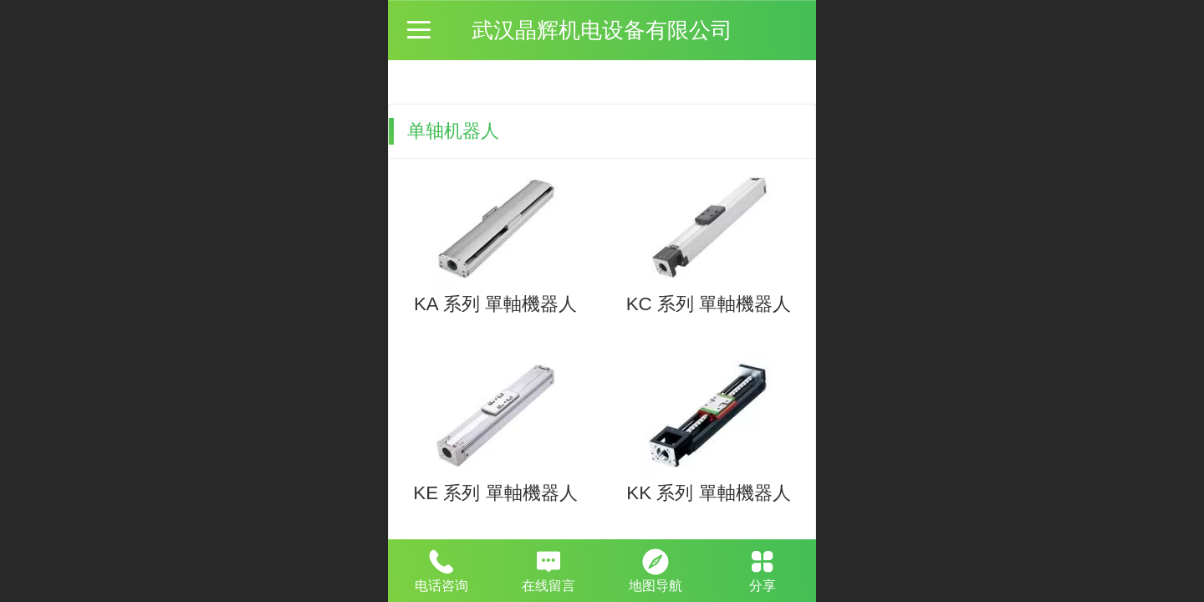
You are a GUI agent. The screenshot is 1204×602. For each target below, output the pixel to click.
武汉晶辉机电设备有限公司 (602, 30)
